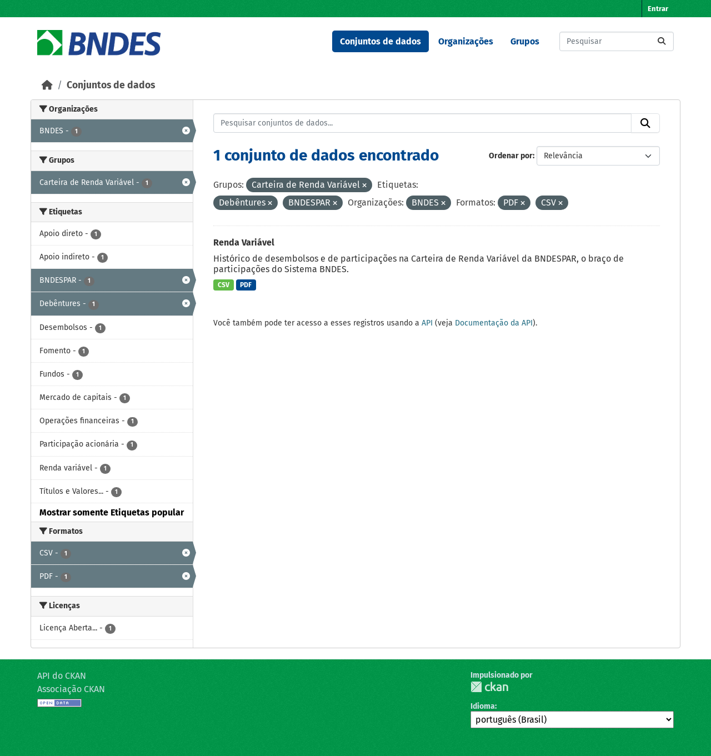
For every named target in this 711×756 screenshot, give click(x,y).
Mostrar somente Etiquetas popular (111, 512)
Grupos (524, 41)
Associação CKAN (71, 689)
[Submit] (661, 41)
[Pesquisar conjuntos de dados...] (616, 41)
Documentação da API (494, 323)
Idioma (482, 706)
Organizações (465, 41)
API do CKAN (61, 675)
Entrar (658, 8)
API (427, 323)
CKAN (489, 687)
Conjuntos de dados (380, 41)
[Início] (47, 85)
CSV (223, 285)
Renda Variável (243, 242)
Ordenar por (511, 156)
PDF (246, 285)
